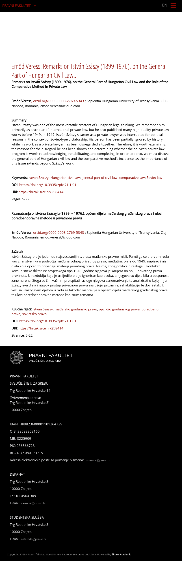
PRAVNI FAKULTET (16, 5)
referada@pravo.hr (33, 539)
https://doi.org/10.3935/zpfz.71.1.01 (47, 184)
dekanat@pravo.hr (33, 503)
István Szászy (38, 177)
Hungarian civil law (65, 177)
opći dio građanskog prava (119, 309)
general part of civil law (99, 177)
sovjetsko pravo (34, 314)
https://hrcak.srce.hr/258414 (41, 192)
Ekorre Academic (121, 554)
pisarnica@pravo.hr (97, 460)
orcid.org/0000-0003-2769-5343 (59, 101)
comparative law (132, 177)
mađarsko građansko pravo (76, 309)
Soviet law (154, 177)
